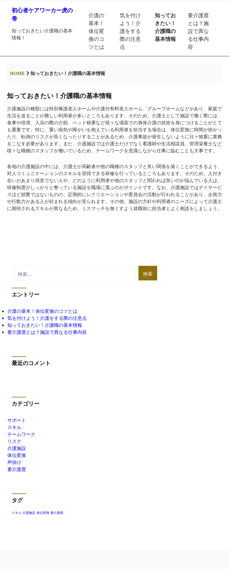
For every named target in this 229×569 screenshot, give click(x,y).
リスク (14, 441)
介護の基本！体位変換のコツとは (96, 31)
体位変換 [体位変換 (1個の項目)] (43, 513)
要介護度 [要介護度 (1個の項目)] (57, 513)
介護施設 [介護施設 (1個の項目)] (28, 513)
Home (17, 73)
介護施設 (16, 448)
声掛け (14, 462)
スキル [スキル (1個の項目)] (16, 513)
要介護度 (16, 469)
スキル (14, 427)
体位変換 (16, 455)
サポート (16, 420)
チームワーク (21, 434)
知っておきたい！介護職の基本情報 (165, 27)
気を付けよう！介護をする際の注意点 (130, 31)
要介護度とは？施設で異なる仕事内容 (198, 31)
